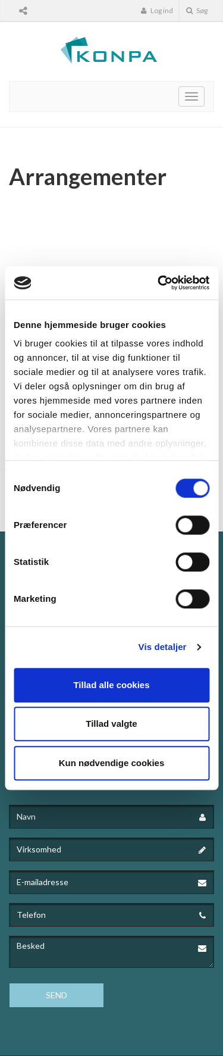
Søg (197, 10)
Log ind (156, 10)
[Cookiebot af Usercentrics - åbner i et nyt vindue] (158, 282)
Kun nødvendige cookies (112, 763)
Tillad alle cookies (111, 685)
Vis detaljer (163, 647)
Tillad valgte (111, 723)
